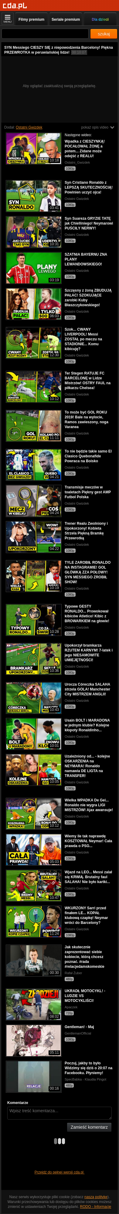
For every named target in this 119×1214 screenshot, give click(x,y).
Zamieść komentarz (89, 1127)
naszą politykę (95, 1197)
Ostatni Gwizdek (29, 127)
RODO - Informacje (95, 1207)
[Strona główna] (15, 6)
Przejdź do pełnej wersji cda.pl (60, 1172)
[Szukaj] (45, 34)
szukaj (104, 33)
